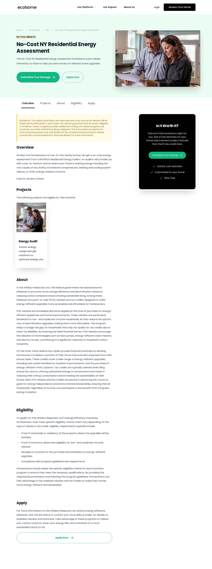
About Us (129, 7)
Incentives (34, 30)
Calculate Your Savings (38, 77)
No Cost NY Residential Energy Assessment (77, 30)
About (61, 103)
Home (19, 30)
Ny (47, 30)
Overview (28, 103)
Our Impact (110, 7)
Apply (91, 103)
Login (157, 7)
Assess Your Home (180, 7)
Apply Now (72, 77)
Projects (45, 103)
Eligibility (76, 103)
